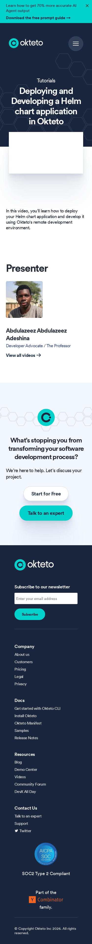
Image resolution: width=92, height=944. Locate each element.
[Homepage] (34, 564)
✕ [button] (87, 4)
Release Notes (26, 737)
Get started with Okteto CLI (37, 708)
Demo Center (25, 769)
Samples (21, 730)
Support (21, 823)
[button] (76, 44)
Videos (20, 776)
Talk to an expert (46, 513)
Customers (23, 661)
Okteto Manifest (28, 723)
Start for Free (46, 494)
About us (21, 654)
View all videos (23, 355)
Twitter (25, 830)
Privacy (20, 683)
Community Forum (30, 784)
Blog (18, 762)
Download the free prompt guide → (38, 17)
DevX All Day (25, 791)
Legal (18, 676)
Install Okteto (25, 715)
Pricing (20, 669)
